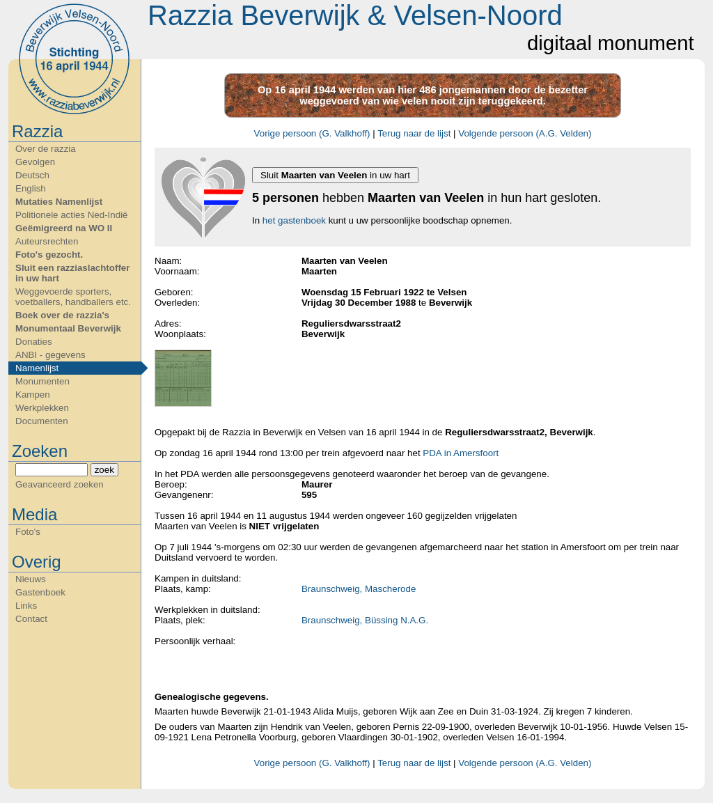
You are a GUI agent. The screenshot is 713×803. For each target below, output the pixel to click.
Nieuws (30, 579)
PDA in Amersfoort (461, 453)
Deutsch (32, 175)
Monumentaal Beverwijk (68, 328)
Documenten (41, 421)
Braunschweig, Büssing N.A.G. (364, 620)
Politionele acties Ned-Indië (71, 215)
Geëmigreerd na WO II (63, 228)
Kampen (32, 394)
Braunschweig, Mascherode (358, 589)
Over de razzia (45, 148)
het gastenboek (294, 220)
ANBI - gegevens (50, 355)
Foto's (27, 532)
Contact (31, 619)
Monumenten (42, 381)
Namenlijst (36, 368)
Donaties (33, 341)
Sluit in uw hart (335, 175)
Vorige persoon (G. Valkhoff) (312, 133)
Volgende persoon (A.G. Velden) (524, 133)
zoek (104, 470)
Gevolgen (35, 162)
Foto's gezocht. (49, 254)
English (30, 188)
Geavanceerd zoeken (59, 484)
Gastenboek (40, 592)
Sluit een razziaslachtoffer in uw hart (72, 273)
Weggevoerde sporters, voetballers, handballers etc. (73, 296)
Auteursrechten (46, 241)
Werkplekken (42, 408)
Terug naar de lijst (413, 133)
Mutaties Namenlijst (58, 201)
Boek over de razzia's (62, 315)
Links (26, 605)
